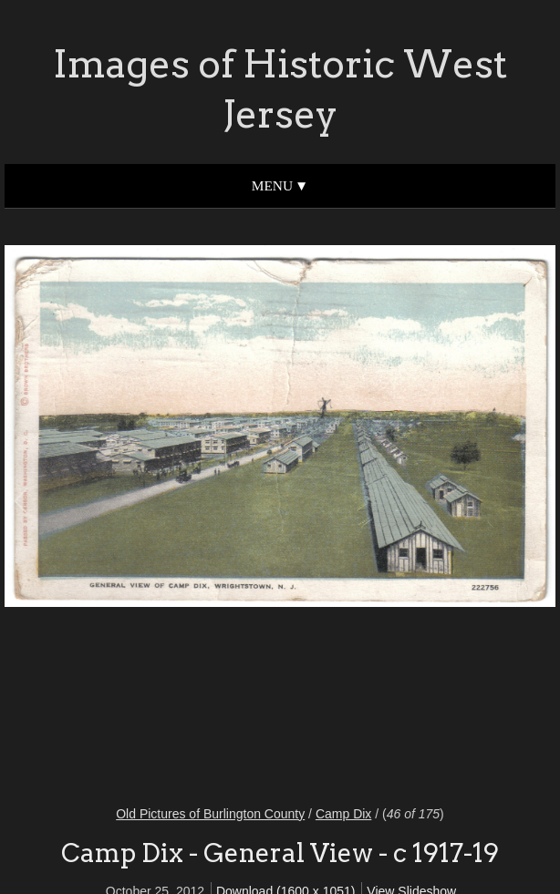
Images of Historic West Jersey (280, 89)
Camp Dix (343, 814)
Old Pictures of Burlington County (210, 814)
